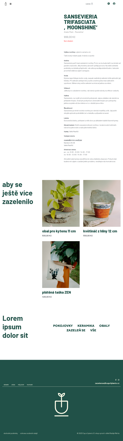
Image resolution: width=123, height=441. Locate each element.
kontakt (30, 385)
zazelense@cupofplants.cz (107, 383)
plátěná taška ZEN (56, 292)
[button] (108, 3)
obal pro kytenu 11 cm (59, 231)
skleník (6, 385)
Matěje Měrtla (114, 433)
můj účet (21, 385)
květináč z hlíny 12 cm (100, 231)
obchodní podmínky (11, 433)
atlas (13, 385)
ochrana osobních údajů (29, 433)
